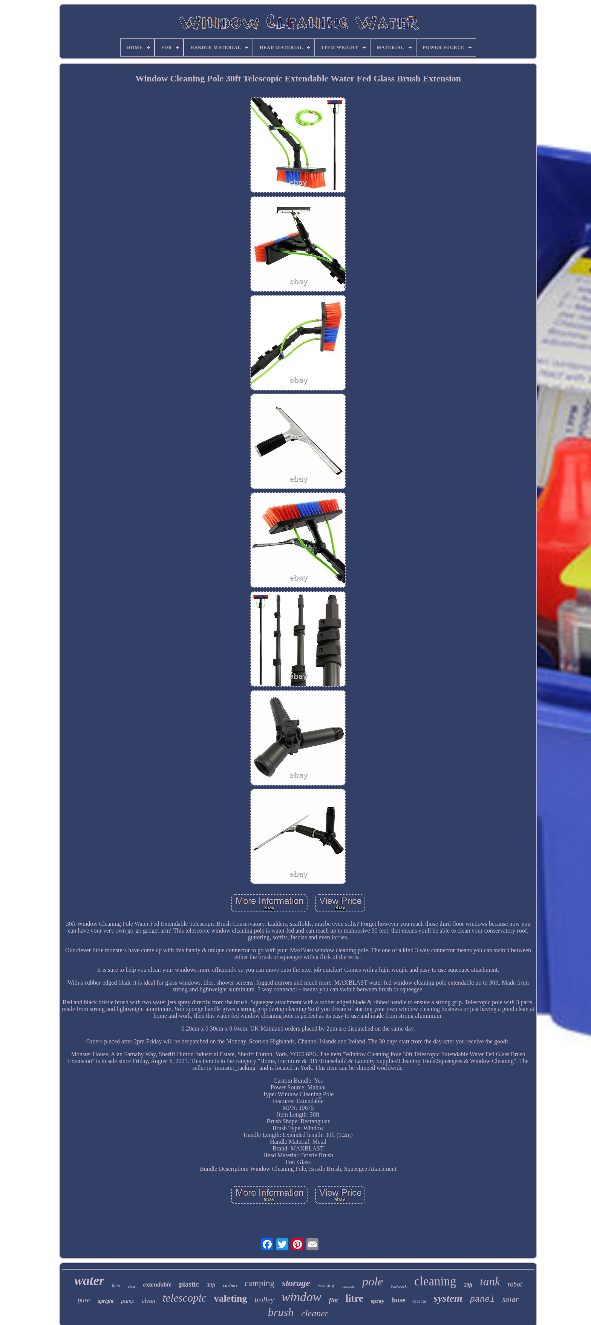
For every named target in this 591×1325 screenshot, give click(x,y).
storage (296, 1283)
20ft (468, 1285)
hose (399, 1300)
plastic (189, 1284)
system (447, 1298)
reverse (419, 1301)
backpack (398, 1286)
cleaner (314, 1313)
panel (482, 1299)
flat (333, 1300)
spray (377, 1301)
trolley (264, 1300)
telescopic (184, 1298)
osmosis (348, 1286)
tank (490, 1281)
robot (515, 1284)
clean (148, 1300)
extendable (157, 1284)
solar (510, 1299)
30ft (211, 1285)
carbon (230, 1285)
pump (128, 1300)
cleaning (435, 1281)
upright (105, 1301)
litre (354, 1298)
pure (84, 1300)
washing (326, 1285)
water (89, 1280)
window (302, 1297)
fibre (116, 1285)
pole (372, 1281)
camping (259, 1283)
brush (281, 1312)
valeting (230, 1298)
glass (132, 1286)
